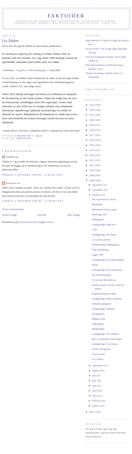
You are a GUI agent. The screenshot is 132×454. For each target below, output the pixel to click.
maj (94, 385)
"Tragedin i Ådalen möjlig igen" (31, 70)
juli (94, 375)
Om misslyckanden (101, 274)
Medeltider (97, 204)
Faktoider (66, 16)
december (97, 184)
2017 (92, 135)
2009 (92, 175)
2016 (92, 140)
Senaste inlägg (9, 214)
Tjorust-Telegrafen (101, 349)
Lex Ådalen (97, 359)
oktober (96, 194)
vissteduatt (23, 138)
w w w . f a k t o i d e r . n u (99, 89)
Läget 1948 (97, 254)
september (97, 365)
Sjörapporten (98, 313)
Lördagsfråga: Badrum (103, 308)
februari (96, 400)
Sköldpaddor (98, 328)
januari (96, 405)
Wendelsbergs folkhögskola (106, 244)
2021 (92, 114)
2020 (92, 119)
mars (95, 395)
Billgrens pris (98, 318)
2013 (92, 155)
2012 (92, 160)
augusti (96, 370)
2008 (92, 180)
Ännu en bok (98, 354)
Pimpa (95, 264)
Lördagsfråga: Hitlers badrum (107, 298)
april (95, 390)
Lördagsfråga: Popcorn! (104, 224)
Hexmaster (11, 183)
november (97, 189)
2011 (92, 165)
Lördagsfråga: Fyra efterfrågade (108, 259)
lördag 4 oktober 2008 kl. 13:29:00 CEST (32, 200)
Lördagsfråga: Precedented (105, 333)
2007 (92, 411)
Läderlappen (98, 323)
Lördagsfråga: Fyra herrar (105, 343)
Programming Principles (104, 293)
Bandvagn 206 (99, 214)
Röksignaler (98, 219)
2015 (92, 145)
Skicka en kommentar (13, 209)
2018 (92, 130)
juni (94, 380)
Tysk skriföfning (100, 249)
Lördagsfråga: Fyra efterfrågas (107, 269)
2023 (92, 104)
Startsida (41, 214)
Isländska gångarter (101, 303)
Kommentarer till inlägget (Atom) (36, 222)
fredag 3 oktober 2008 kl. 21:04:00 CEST (32, 174)
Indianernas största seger (104, 209)
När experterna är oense (104, 199)
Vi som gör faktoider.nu (104, 279)
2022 (92, 109)
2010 (92, 170)
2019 (92, 125)
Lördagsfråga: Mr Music (104, 234)
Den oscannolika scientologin (107, 338)
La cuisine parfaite (101, 239)
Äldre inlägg (73, 214)
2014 (92, 150)
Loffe (94, 229)
